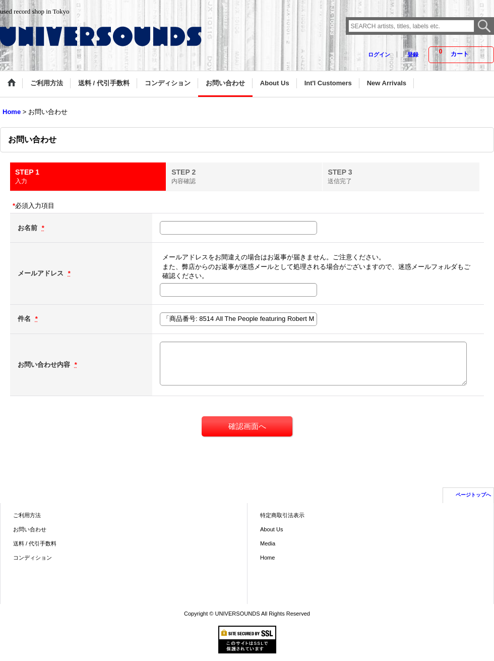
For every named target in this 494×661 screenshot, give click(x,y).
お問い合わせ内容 (45, 364)
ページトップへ (473, 495)
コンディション (32, 558)
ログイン (379, 54)
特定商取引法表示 (282, 515)
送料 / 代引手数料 (34, 543)
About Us (271, 529)
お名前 (28, 228)
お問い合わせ (29, 529)
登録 (412, 54)
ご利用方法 (27, 515)
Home (267, 558)
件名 (25, 318)
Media (267, 543)
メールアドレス (42, 273)
